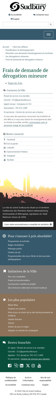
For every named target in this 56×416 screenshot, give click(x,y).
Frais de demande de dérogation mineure (24, 59)
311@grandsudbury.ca (27, 351)
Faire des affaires (20, 46)
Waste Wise (13, 305)
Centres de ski (14, 252)
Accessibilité (16, 14)
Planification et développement (20, 50)
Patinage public (15, 248)
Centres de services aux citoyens (35, 359)
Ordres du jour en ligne (18, 326)
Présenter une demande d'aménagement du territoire (29, 53)
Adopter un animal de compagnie (23, 330)
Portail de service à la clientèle (31, 347)
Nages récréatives (16, 245)
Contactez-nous (42, 14)
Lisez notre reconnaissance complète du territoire (26, 224)
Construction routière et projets (22, 284)
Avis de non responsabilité (45, 379)
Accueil (6, 46)
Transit (11, 323)
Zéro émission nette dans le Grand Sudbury (27, 287)
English (16, 19)
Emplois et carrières (17, 308)
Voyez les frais (15, 83)
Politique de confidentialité (11, 379)
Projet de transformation (19, 280)
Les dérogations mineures (17, 56)
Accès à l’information (28, 379)
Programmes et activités (18, 241)
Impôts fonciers (15, 319)
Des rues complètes (17, 276)
